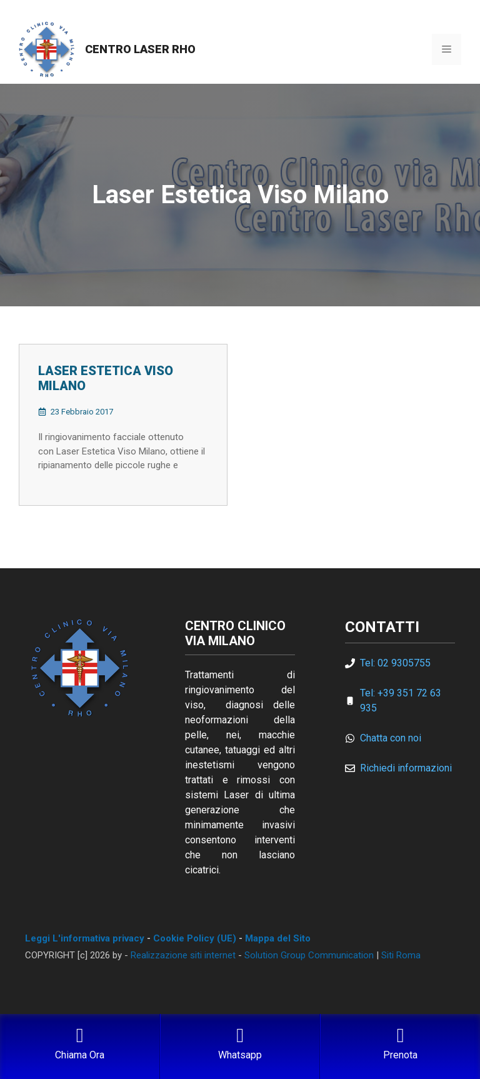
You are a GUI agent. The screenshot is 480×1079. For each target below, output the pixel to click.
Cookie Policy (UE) (194, 938)
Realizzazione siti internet (183, 955)
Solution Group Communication (309, 955)
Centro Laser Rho (140, 49)
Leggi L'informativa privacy (84, 938)
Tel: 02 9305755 (395, 663)
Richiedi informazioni (406, 768)
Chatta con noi (390, 738)
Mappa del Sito (278, 938)
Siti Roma (401, 955)
